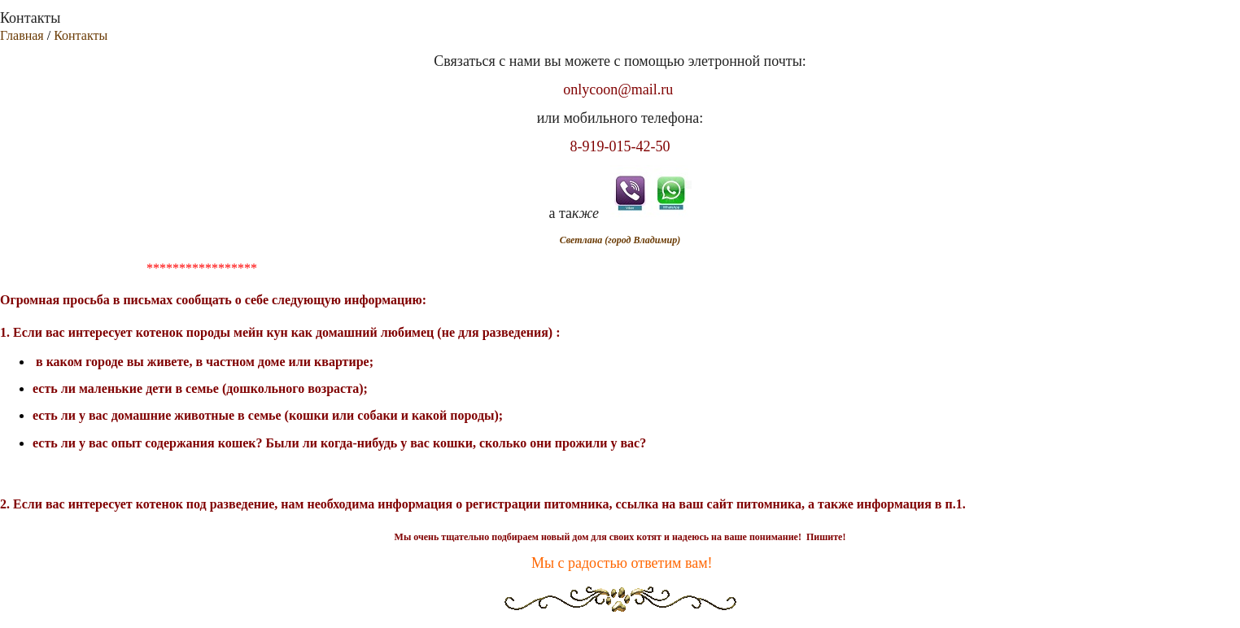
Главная (22, 35)
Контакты (80, 35)
